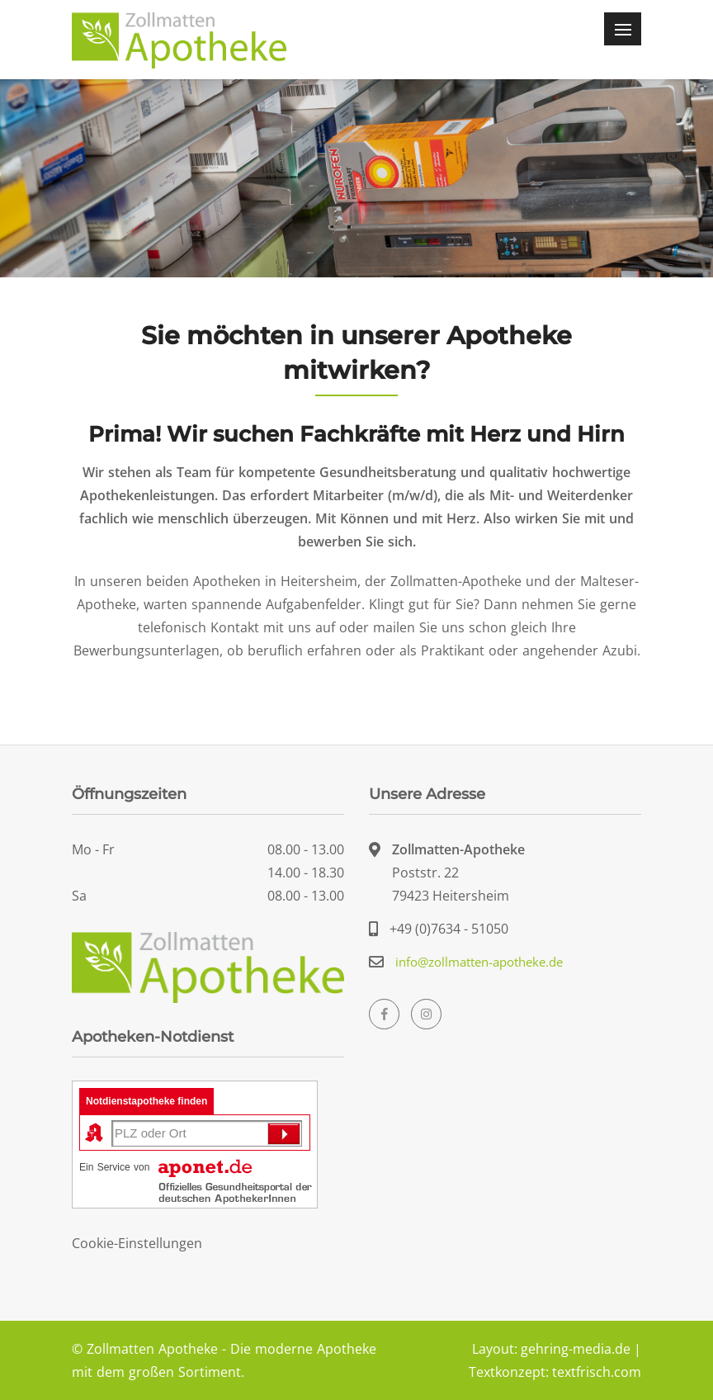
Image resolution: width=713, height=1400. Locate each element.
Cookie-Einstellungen (137, 1243)
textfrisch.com (596, 1372)
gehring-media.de (575, 1349)
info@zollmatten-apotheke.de (479, 961)
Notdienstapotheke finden (146, 1101)
